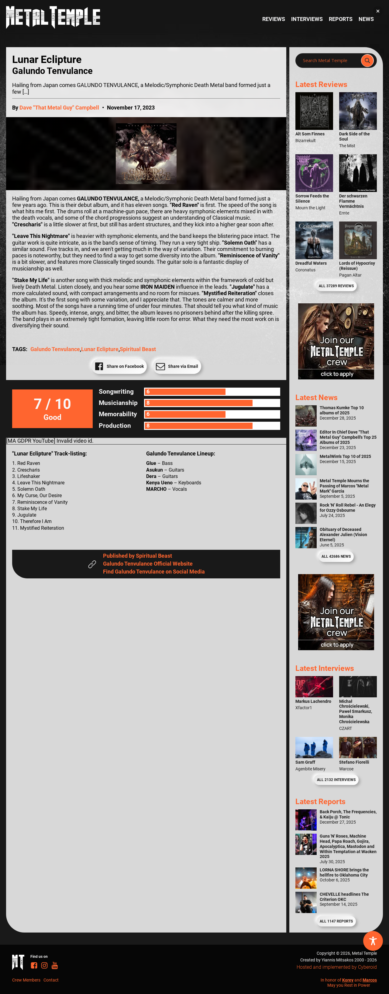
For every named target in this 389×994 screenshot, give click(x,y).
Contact (51, 980)
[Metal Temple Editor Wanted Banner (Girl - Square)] (336, 378)
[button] (378, 11)
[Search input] (330, 60)
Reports (341, 19)
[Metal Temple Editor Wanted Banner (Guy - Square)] (336, 648)
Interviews (307, 19)
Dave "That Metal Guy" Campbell (59, 108)
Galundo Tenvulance (55, 349)
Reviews (273, 19)
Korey (347, 980)
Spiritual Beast (138, 349)
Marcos (370, 980)
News (366, 19)
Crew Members (26, 980)
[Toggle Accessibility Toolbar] (373, 940)
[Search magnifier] (367, 60)
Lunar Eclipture (100, 349)
